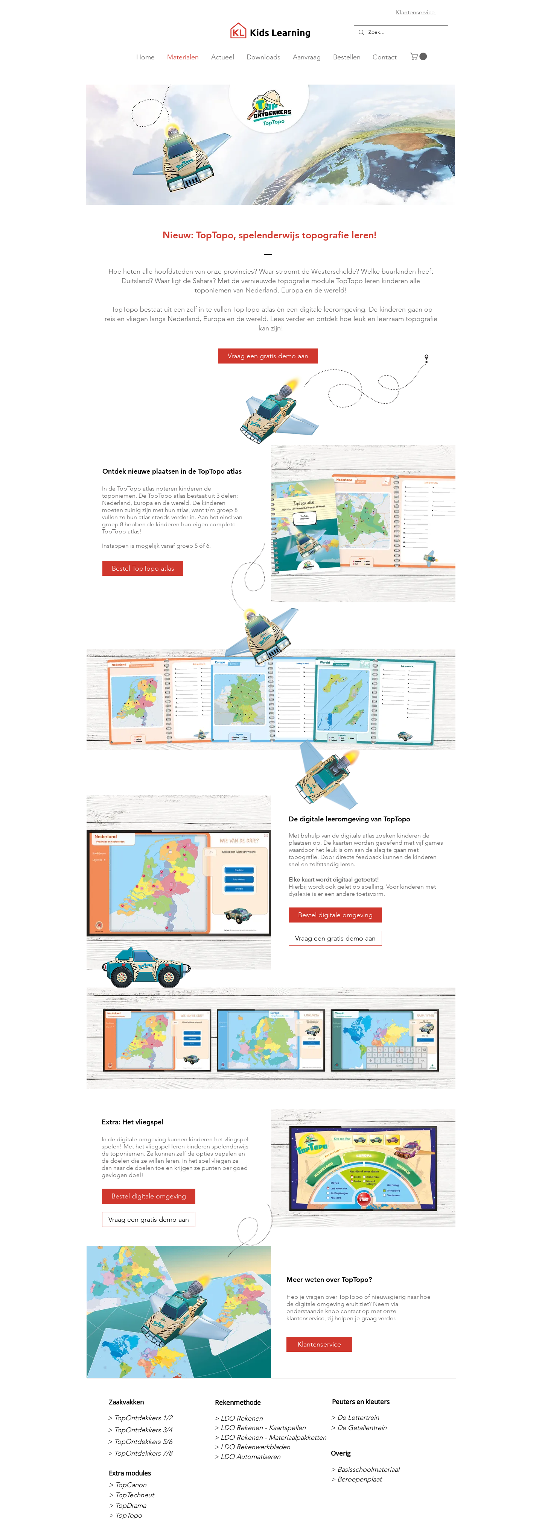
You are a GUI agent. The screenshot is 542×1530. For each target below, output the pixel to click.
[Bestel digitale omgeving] (335, 915)
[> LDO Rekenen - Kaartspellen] (260, 1428)
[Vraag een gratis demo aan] (268, 356)
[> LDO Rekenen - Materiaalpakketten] (270, 1437)
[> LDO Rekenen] (254, 1418)
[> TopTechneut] (148, 1495)
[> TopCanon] (148, 1485)
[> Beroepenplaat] (370, 1479)
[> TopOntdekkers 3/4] (147, 1430)
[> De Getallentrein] (370, 1428)
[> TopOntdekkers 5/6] (147, 1442)
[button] (419, 56)
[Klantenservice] (319, 1344)
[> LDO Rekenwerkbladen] (254, 1447)
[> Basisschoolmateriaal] (370, 1469)
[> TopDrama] (148, 1505)
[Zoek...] (400, 32)
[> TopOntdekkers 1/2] (147, 1418)
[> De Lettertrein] (370, 1417)
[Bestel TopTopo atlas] (142, 568)
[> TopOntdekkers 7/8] (147, 1453)
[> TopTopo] (148, 1515)
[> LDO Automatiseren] (254, 1457)
